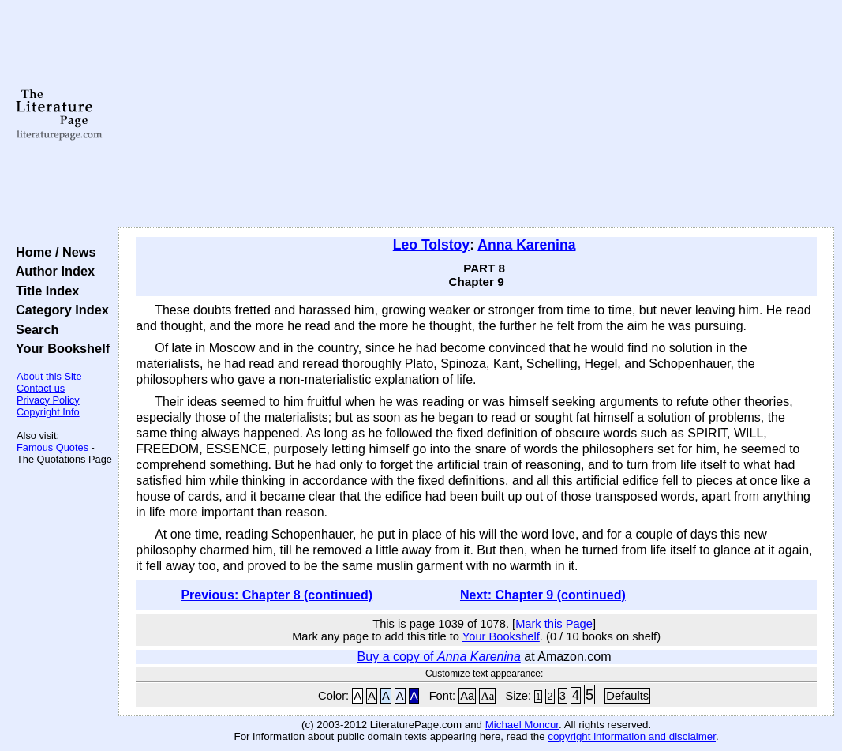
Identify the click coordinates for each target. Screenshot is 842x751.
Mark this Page (554, 624)
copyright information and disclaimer (632, 736)
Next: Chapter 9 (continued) (543, 595)
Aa (467, 695)
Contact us (41, 388)
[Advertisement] (476, 114)
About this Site (49, 376)
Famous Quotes (52, 447)
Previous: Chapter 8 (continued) (276, 595)
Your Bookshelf (59, 348)
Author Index (52, 271)
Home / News (52, 252)
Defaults (627, 695)
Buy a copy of (439, 656)
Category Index (59, 309)
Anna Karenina (526, 245)
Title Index (44, 291)
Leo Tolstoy (431, 245)
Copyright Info (48, 412)
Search (33, 329)
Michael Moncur (522, 724)
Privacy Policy (48, 400)
